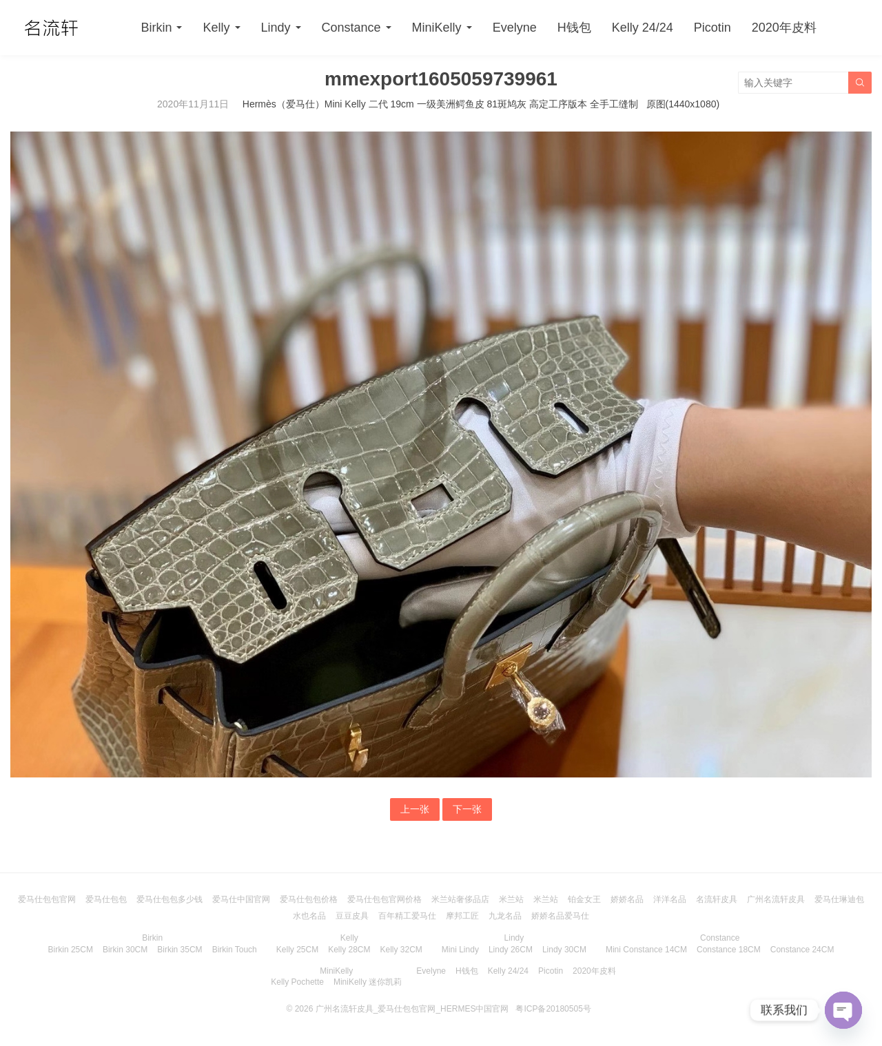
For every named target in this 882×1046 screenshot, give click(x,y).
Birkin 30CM (125, 949)
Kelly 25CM (297, 949)
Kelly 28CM (349, 949)
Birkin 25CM (70, 949)
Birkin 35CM (179, 949)
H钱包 (574, 27)
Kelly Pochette (297, 982)
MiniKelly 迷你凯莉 (368, 982)
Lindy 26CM (511, 949)
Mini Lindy (460, 949)
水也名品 (309, 916)
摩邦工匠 (462, 916)
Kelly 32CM (401, 949)
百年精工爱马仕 (407, 916)
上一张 (414, 809)
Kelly (216, 27)
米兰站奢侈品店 (460, 899)
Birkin (156, 27)
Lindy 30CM (564, 949)
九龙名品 (505, 916)
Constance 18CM (729, 949)
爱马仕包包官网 (47, 899)
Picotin (712, 27)
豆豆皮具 (352, 916)
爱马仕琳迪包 (839, 899)
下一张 (467, 809)
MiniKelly (437, 27)
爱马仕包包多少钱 (169, 899)
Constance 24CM (802, 949)
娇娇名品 (627, 899)
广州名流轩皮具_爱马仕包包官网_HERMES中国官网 (412, 1009)
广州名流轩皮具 (776, 899)
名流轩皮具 (716, 899)
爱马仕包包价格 (309, 899)
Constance (351, 27)
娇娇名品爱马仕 (560, 916)
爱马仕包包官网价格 (384, 899)
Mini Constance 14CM (646, 949)
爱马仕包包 (106, 899)
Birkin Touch (234, 949)
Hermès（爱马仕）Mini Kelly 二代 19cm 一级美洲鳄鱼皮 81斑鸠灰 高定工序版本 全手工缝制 (440, 103)
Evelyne (515, 27)
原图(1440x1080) (683, 103)
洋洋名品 (669, 899)
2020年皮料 (784, 27)
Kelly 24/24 (642, 27)
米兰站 (511, 899)
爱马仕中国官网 (241, 899)
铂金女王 (584, 899)
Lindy (276, 27)
